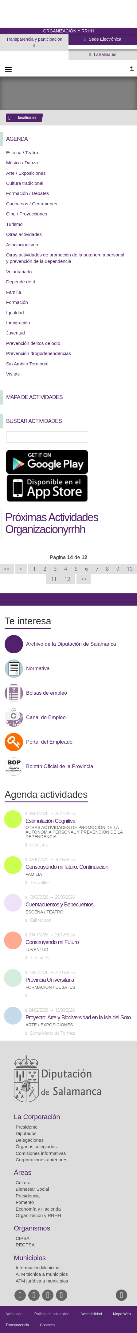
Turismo (14, 224)
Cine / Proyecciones (26, 213)
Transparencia (17, 1325)
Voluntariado (19, 271)
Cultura (23, 1182)
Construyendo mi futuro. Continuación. (67, 867)
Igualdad (15, 312)
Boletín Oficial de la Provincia (59, 766)
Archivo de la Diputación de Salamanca (71, 644)
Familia (13, 292)
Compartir (7, 599)
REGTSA (25, 1244)
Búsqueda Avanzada (123, 436)
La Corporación (37, 1117)
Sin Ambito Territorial (27, 363)
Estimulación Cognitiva (50, 821)
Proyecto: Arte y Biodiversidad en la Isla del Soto (78, 1017)
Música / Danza (22, 162)
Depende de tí (20, 281)
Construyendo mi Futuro (52, 942)
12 (67, 578)
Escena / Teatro (22, 152)
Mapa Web (122, 1314)
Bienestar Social (32, 1189)
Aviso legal (14, 1314)
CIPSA (22, 1238)
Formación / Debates (27, 193)
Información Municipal (38, 1267)
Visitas (13, 373)
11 (54, 578)
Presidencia (28, 1195)
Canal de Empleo (46, 717)
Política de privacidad (51, 1314)
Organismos (32, 1228)
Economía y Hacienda (38, 1209)
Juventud (15, 332)
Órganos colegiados (36, 1146)
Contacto (47, 1325)
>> (84, 579)
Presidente (27, 1127)
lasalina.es (27, 117)
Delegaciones (30, 1140)
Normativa (37, 668)
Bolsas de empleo (46, 693)
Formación (17, 302)
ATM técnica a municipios (42, 1274)
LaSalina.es (104, 54)
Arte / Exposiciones (25, 173)
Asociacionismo (22, 244)
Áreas (22, 1172)
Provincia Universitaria (49, 980)
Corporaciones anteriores (41, 1159)
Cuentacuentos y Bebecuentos (59, 905)
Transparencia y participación (34, 39)
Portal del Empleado (49, 742)
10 (130, 568)
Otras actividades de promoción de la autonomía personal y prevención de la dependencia (74, 832)
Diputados (26, 1133)
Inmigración (18, 322)
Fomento (25, 1202)
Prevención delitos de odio (33, 343)
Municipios (30, 1258)
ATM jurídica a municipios (42, 1280)
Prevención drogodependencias (38, 353)
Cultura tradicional (24, 183)
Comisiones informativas (41, 1153)
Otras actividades (24, 234)
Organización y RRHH (38, 1215)
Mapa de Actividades (34, 397)
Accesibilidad (91, 1314)
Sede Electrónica (104, 39)
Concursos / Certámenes (31, 203)
